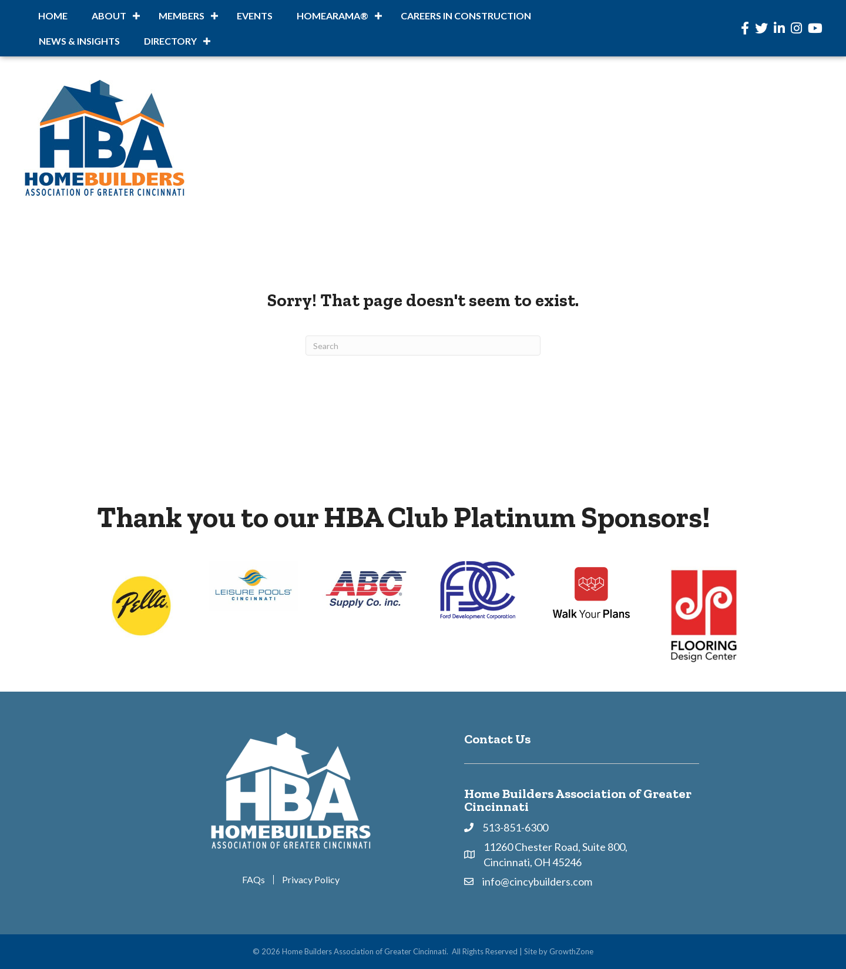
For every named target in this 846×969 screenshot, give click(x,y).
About (109, 15)
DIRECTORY (170, 40)
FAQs (253, 879)
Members (181, 15)
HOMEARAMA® (332, 15)
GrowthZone (571, 951)
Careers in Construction (466, 15)
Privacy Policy (311, 879)
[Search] (423, 346)
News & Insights (79, 40)
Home (53, 15)
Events (255, 15)
